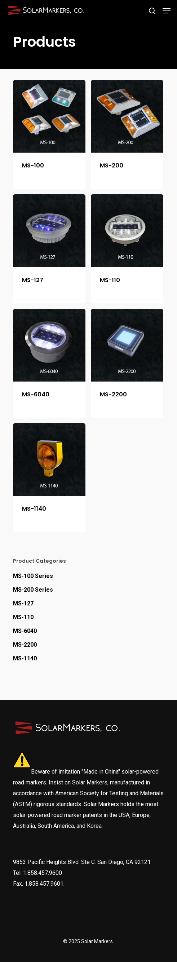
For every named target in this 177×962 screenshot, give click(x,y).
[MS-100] (49, 116)
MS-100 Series (33, 575)
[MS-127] (49, 230)
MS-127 (23, 603)
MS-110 (23, 617)
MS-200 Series (33, 589)
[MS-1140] (49, 459)
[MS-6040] (49, 345)
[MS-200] (127, 116)
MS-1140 (25, 658)
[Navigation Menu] (167, 10)
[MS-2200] (127, 345)
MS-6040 (25, 630)
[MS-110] (127, 230)
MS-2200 (25, 644)
